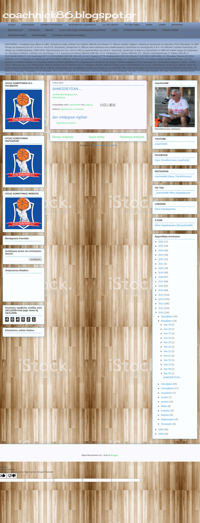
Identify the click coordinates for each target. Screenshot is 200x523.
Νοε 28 (168, 329)
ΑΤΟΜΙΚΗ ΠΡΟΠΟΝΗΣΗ (51, 25)
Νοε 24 (168, 346)
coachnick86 (161, 144)
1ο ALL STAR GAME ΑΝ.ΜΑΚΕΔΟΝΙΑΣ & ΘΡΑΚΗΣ (82, 30)
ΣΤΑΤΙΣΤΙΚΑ (34, 30)
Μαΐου (164, 406)
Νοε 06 (168, 369)
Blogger (114, 455)
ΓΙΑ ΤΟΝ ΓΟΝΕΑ (132, 25)
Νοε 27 (168, 333)
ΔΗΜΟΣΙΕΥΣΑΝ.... (172, 377)
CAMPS (162, 25)
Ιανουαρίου (167, 424)
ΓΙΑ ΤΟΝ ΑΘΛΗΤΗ (110, 25)
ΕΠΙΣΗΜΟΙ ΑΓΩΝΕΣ (17, 35)
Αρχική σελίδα (96, 137)
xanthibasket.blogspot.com (64, 94)
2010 (161, 312)
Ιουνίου (165, 401)
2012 (161, 303)
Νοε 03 (168, 373)
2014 (161, 294)
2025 (161, 246)
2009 (161, 429)
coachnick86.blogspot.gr (69, 14)
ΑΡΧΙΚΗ (11, 25)
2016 (161, 286)
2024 (161, 250)
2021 (161, 263)
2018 (161, 277)
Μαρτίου (165, 415)
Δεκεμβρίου (167, 316)
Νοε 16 (168, 360)
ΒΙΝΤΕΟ (49, 30)
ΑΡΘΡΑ (149, 25)
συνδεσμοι (79, 109)
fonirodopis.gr (58, 97)
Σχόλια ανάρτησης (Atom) (105, 145)
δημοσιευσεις (66, 109)
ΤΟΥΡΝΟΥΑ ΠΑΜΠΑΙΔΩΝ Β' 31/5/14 (140, 30)
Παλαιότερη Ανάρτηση (132, 137)
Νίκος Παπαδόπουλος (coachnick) (172, 160)
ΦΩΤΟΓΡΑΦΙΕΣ (39, 35)
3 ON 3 (115, 30)
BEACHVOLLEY (15, 30)
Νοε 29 (168, 324)
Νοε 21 (168, 355)
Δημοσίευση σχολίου (66, 123)
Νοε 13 (168, 364)
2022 (161, 259)
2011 (161, 308)
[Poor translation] (12, 475)
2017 (161, 281)
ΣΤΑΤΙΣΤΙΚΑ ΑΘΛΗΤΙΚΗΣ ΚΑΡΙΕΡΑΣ (68, 35)
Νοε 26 (168, 338)
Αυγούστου (167, 393)
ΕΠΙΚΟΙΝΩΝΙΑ (27, 25)
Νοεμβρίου (167, 320)
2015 (161, 290)
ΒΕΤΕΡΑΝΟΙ (177, 25)
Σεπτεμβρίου (167, 388)
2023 (161, 255)
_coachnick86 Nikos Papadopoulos (172, 192)
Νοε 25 (168, 342)
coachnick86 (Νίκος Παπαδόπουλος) (173, 176)
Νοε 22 (168, 351)
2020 (161, 268)
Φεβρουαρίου (168, 419)
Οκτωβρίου (167, 384)
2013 (161, 299)
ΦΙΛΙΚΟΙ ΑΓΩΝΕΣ (171, 30)
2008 (161, 434)
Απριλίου (166, 410)
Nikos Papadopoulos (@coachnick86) (174, 225)
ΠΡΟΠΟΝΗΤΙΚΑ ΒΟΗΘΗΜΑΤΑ (82, 25)
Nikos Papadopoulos (165, 209)
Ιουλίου (165, 397)
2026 (161, 241)
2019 (161, 272)
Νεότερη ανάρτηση (62, 137)
